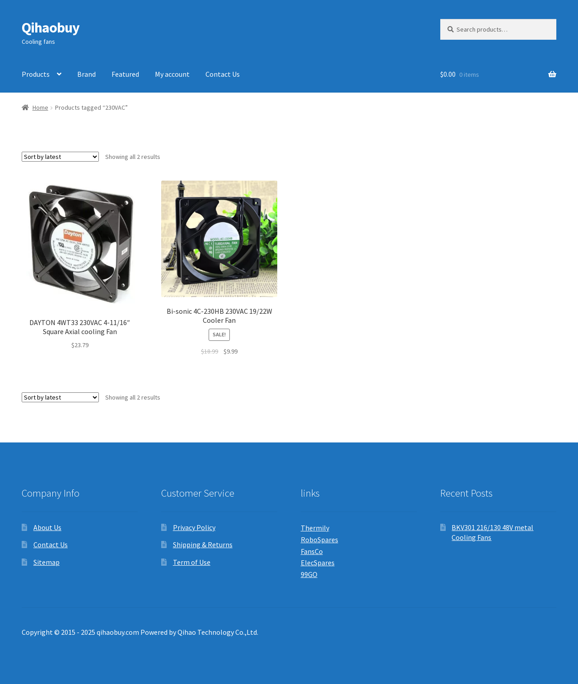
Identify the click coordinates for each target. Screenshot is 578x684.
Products (36, 74)
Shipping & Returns (203, 544)
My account (172, 74)
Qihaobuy (50, 28)
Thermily (315, 527)
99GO (309, 574)
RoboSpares (319, 539)
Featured (125, 74)
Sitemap (46, 562)
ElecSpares (318, 562)
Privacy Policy (194, 527)
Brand (86, 74)
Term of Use (191, 562)
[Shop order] (60, 157)
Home (40, 107)
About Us (47, 527)
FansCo (312, 551)
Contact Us (222, 74)
